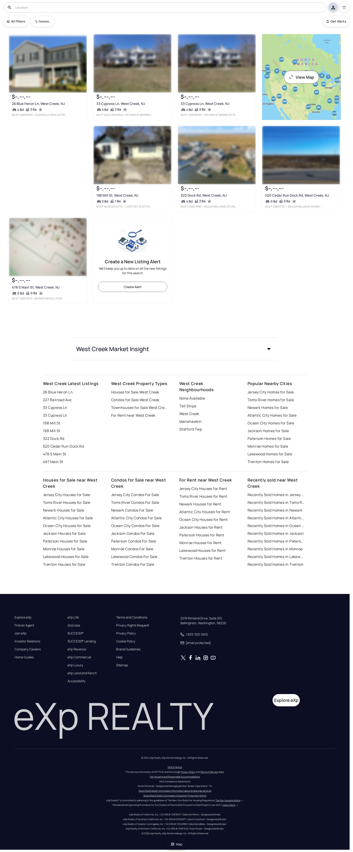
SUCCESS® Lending (82, 641)
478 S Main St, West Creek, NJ (36, 287)
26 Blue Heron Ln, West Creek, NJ (38, 103)
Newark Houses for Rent (200, 504)
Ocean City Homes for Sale (271, 423)
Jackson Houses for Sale (64, 533)
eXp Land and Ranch (82, 673)
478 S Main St (54, 453)
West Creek (189, 413)
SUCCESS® (76, 633)
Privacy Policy (126, 633)
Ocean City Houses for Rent (203, 519)
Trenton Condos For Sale (132, 564)
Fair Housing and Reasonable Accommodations (175, 776)
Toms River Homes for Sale (271, 399)
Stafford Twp (190, 429)
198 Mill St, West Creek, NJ (117, 195)
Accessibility (76, 681)
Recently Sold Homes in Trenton (275, 564)
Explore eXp (23, 617)
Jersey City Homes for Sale (271, 392)
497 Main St (53, 461)
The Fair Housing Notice (227, 800)
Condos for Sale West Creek (135, 399)
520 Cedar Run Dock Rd (63, 446)
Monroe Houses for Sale (64, 548)
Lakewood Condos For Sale (134, 556)
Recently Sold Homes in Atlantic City (276, 517)
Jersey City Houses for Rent (203, 488)
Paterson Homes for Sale (269, 438)
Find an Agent (24, 625)
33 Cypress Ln (55, 407)
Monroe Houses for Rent (200, 542)
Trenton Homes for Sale (268, 461)
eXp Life (73, 617)
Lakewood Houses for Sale (66, 556)
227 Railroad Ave (57, 399)
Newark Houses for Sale (63, 510)
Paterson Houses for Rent (201, 535)
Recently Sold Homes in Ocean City (276, 525)
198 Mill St (51, 423)
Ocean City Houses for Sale (66, 525)
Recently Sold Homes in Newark (275, 510)
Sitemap (122, 665)
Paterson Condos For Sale (133, 541)
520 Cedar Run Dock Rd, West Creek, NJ (297, 195)
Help (119, 657)
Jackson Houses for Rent (201, 527)
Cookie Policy (125, 641)
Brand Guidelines (128, 649)
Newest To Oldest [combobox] (45, 21)
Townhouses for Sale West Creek (139, 407)
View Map (301, 77)
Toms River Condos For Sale (135, 502)
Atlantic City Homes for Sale (272, 415)
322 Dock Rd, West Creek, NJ (204, 195)
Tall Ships (187, 405)
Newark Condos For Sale (132, 510)
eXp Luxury (75, 665)
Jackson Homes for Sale (268, 430)
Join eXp (20, 633)
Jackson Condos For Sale (132, 533)
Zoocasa (74, 625)
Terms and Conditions (131, 617)
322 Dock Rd (53, 438)
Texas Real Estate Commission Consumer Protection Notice (174, 795)
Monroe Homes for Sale (268, 446)
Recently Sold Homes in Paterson (276, 541)
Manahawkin (190, 421)
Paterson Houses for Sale (65, 541)
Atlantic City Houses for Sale (68, 517)
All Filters (16, 21)
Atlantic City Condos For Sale (136, 517)
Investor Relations (27, 641)
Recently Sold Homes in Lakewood (276, 556)
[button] (175, 349)
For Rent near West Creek (133, 415)
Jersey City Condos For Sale (135, 494)
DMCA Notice (175, 767)
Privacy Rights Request (132, 625)
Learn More (229, 804)
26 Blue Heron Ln (58, 392)
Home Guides (24, 657)
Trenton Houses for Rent (200, 558)
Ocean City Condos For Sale (135, 525)
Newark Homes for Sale (268, 407)
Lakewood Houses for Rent (202, 550)
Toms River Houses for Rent (203, 496)
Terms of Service (209, 771)
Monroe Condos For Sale (132, 548)
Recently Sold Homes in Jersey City (276, 494)
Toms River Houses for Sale (66, 502)
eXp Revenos (77, 649)
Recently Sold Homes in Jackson (276, 533)
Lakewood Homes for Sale (270, 453)
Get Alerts (336, 21)
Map (177, 844)
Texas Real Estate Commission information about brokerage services (174, 790)
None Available (192, 398)
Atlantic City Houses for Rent (204, 511)
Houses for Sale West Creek (135, 392)
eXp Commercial (79, 657)
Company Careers (28, 649)
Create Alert (133, 287)
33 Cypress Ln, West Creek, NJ (120, 103)
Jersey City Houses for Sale (66, 494)
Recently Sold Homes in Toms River (276, 502)
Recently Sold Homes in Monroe (275, 548)
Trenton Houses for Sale (64, 564)
